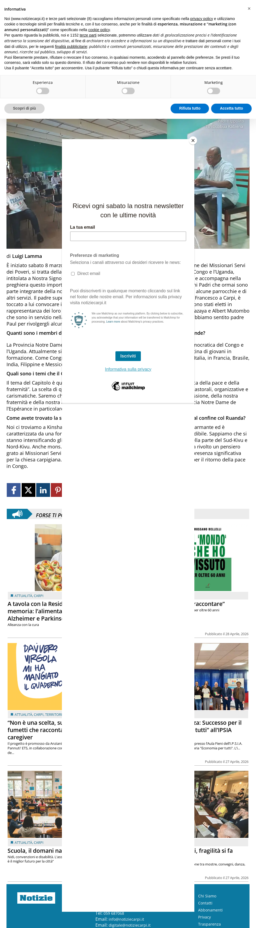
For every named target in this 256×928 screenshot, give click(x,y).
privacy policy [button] (201, 19)
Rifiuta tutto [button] (190, 108)
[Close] (193, 140)
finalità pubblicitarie (71, 46)
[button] (249, 8)
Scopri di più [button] (24, 108)
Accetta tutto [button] (231, 108)
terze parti (88, 35)
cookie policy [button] (99, 30)
